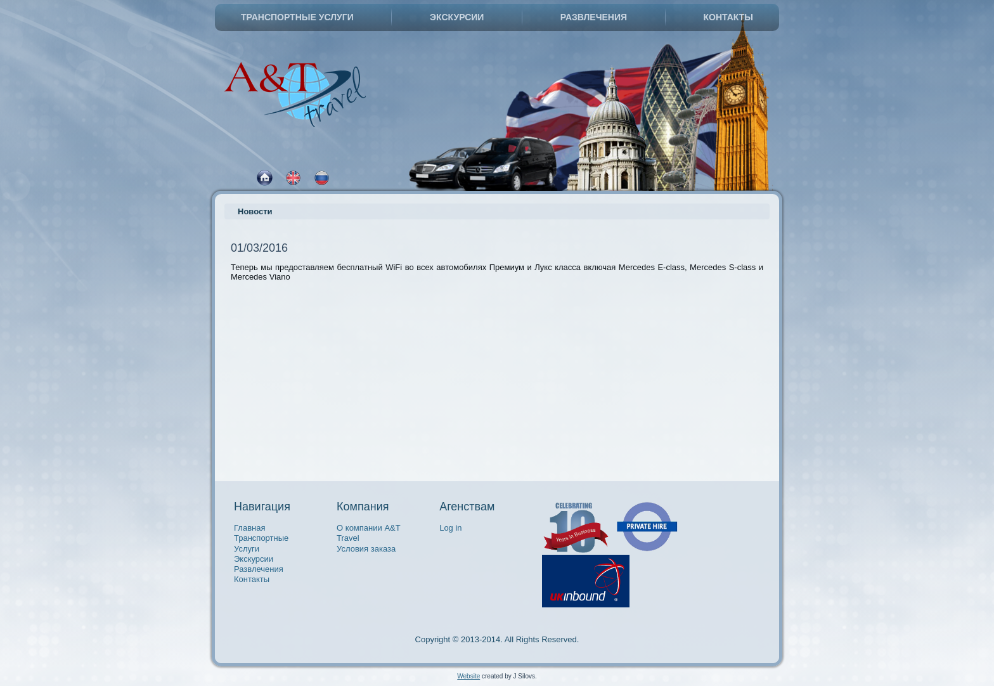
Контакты (728, 17)
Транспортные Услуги (297, 17)
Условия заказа (366, 548)
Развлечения (593, 17)
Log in (450, 528)
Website (468, 676)
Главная (249, 528)
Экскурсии (457, 17)
